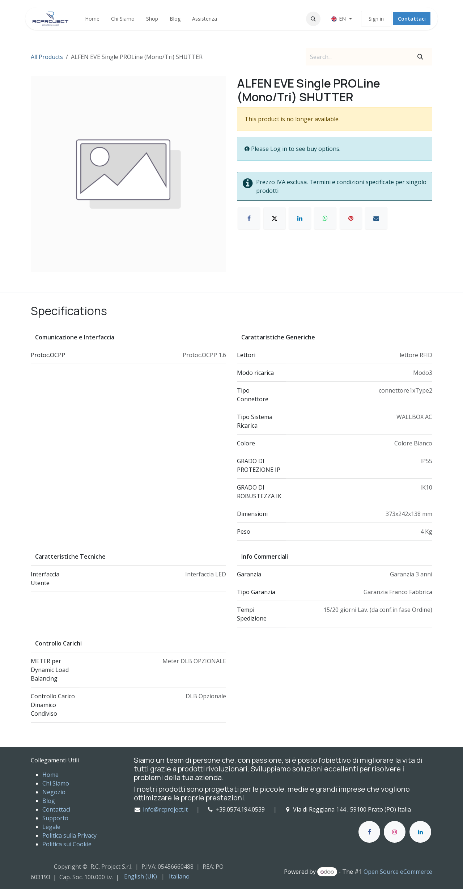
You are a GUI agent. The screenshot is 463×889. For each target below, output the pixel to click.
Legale (51, 827)
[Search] (420, 56)
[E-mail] (376, 218)
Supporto (55, 818)
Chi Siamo (55, 783)
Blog (48, 801)
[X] (274, 218)
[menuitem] (92, 18)
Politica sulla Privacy (69, 835)
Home (50, 775)
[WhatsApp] (325, 218)
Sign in (376, 18)
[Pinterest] (351, 218)
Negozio (53, 792)
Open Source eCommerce (398, 872)
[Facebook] (249, 218)
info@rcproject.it (165, 809)
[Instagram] (394, 832)
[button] (313, 19)
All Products (47, 57)
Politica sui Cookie (67, 844)
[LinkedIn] (300, 218)
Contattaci (412, 18)
